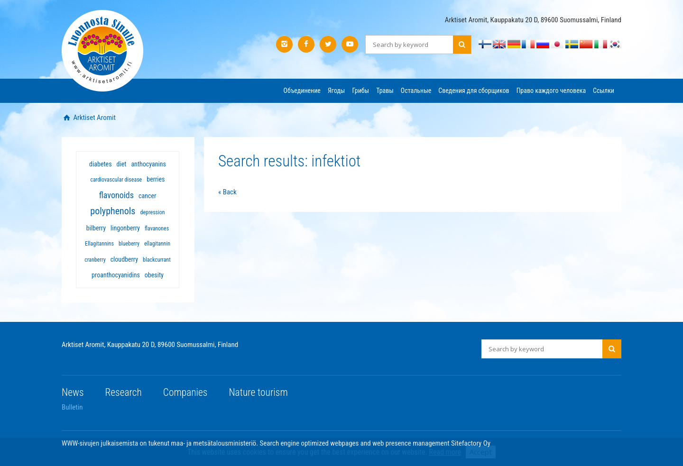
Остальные (416, 90)
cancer (147, 196)
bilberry (96, 228)
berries (156, 179)
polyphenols (112, 211)
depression (152, 212)
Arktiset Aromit (94, 117)
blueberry (129, 243)
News (73, 392)
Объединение (302, 90)
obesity (154, 275)
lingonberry (125, 228)
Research (123, 392)
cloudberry (124, 259)
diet (122, 164)
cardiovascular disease (116, 179)
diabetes (100, 164)
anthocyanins (148, 164)
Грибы (360, 90)
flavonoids (116, 195)
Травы (385, 90)
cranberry (94, 259)
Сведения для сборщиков (473, 90)
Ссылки (603, 90)
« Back (227, 192)
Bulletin (72, 407)
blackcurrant (157, 259)
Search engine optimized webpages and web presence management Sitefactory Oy (375, 443)
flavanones (157, 228)
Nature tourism (258, 392)
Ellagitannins (99, 243)
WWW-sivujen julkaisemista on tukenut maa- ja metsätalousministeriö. (161, 443)
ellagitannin (157, 243)
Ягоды (336, 90)
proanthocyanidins (116, 275)
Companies (185, 392)
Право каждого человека (551, 90)
